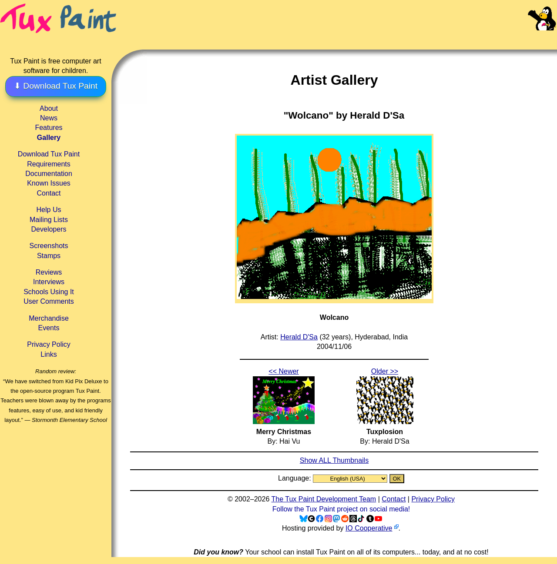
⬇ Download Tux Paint (55, 85)
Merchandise (49, 318)
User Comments (48, 301)
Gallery (48, 137)
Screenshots (49, 245)
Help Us (49, 209)
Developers (49, 229)
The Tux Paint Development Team (323, 499)
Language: (295, 478)
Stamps (48, 255)
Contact (48, 193)
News (48, 118)
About (49, 108)
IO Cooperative (369, 528)
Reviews (49, 272)
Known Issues (48, 183)
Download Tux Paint (49, 154)
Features (48, 127)
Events (49, 328)
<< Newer (283, 371)
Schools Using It (48, 291)
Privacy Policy (48, 344)
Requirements (48, 164)
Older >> (384, 371)
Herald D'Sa (299, 337)
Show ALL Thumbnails (334, 460)
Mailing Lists (49, 219)
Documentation (48, 173)
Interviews (48, 281)
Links (48, 354)
